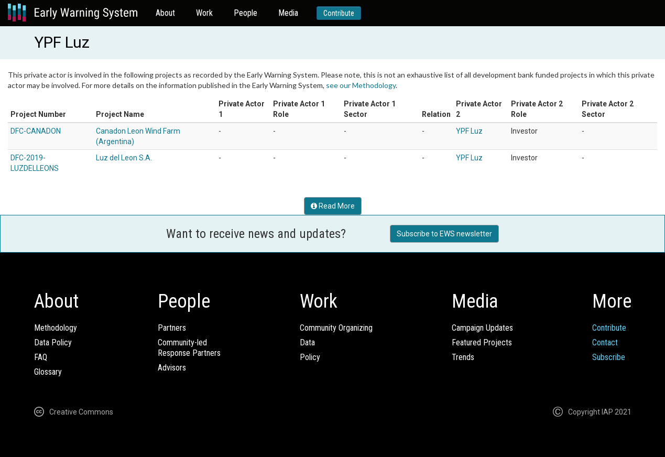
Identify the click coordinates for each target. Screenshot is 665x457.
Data (307, 342)
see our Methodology (361, 85)
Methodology (55, 328)
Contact (605, 342)
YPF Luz (469, 131)
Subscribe (608, 357)
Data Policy (53, 342)
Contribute (338, 13)
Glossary (48, 372)
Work (204, 13)
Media (288, 13)
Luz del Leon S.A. (124, 158)
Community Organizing (336, 328)
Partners (172, 328)
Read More (333, 206)
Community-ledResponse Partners (189, 348)
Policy (310, 357)
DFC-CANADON (35, 131)
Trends (463, 357)
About (165, 13)
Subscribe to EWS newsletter (444, 234)
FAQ (40, 357)
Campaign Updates (482, 328)
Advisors (172, 368)
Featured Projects (482, 342)
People (245, 13)
